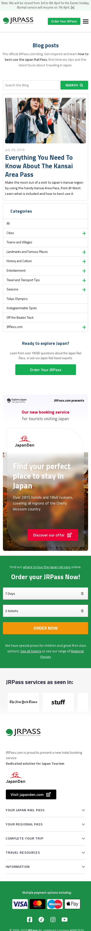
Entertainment (16, 270)
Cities (10, 233)
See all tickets (30, 651)
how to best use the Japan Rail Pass (47, 56)
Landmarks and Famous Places (27, 251)
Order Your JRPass (64, 21)
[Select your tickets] (45, 611)
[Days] (45, 593)
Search (74, 85)
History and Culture (19, 261)
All (8, 223)
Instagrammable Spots (22, 308)
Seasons (12, 289)
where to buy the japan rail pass (47, 567)
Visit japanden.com (31, 794)
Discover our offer (52, 535)
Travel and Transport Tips (23, 280)
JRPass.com (15, 327)
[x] (72, 7)
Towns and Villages (19, 242)
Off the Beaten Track (20, 317)
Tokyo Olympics (17, 299)
